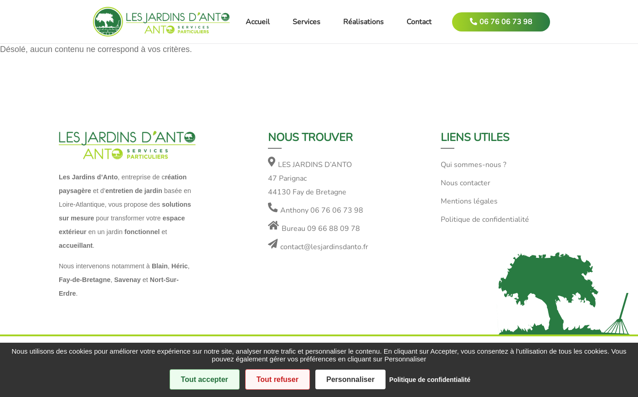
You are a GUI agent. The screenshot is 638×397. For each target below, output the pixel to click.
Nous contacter (465, 183)
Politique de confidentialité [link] (429, 379)
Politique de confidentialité (485, 219)
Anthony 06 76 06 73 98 (321, 210)
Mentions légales (469, 201)
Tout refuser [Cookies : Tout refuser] (277, 379)
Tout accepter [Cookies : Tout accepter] (204, 379)
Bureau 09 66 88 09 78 (321, 229)
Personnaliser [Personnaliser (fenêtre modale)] (350, 379)
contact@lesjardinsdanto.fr (324, 247)
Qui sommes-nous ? (473, 165)
